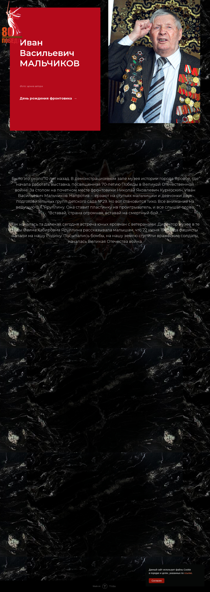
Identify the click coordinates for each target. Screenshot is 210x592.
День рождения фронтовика (46, 98)
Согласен (157, 580)
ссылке (188, 573)
